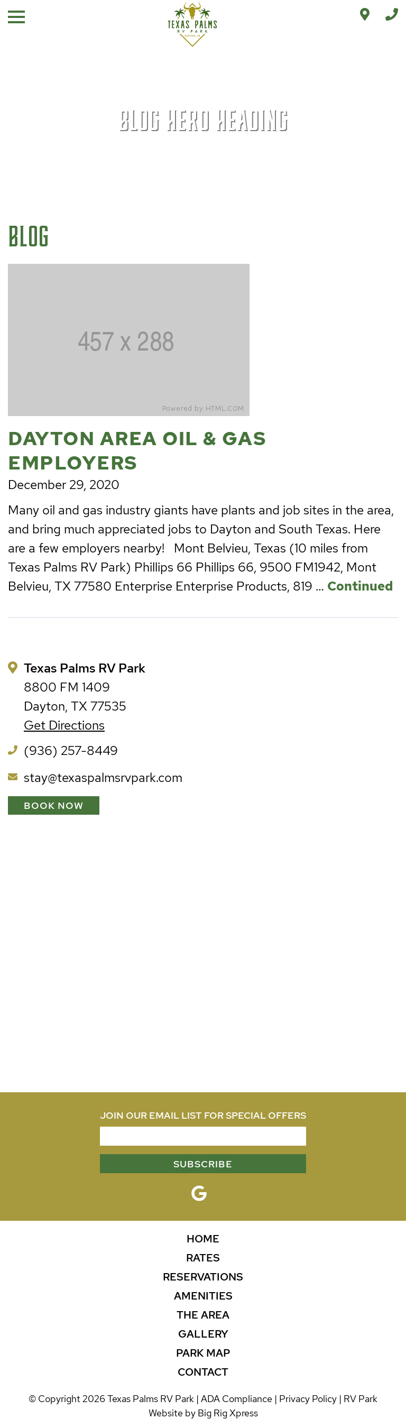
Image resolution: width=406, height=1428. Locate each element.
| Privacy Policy (305, 1399)
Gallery (203, 1334)
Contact (203, 1372)
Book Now (54, 805)
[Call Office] (391, 14)
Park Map (203, 1353)
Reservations (203, 1277)
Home (203, 1239)
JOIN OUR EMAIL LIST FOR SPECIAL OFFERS (203, 1115)
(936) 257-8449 (71, 750)
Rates (203, 1258)
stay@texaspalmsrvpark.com (103, 777)
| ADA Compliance (234, 1399)
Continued (360, 586)
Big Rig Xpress (228, 1413)
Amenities (203, 1296)
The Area (203, 1315)
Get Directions (64, 725)
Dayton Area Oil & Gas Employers (137, 450)
